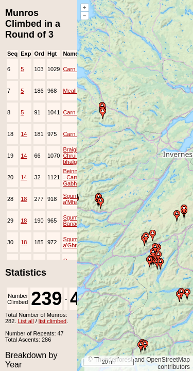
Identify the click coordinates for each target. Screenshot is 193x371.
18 (24, 199)
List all (25, 321)
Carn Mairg (77, 112)
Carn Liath (76, 134)
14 (24, 134)
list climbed (52, 321)
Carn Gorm (77, 69)
